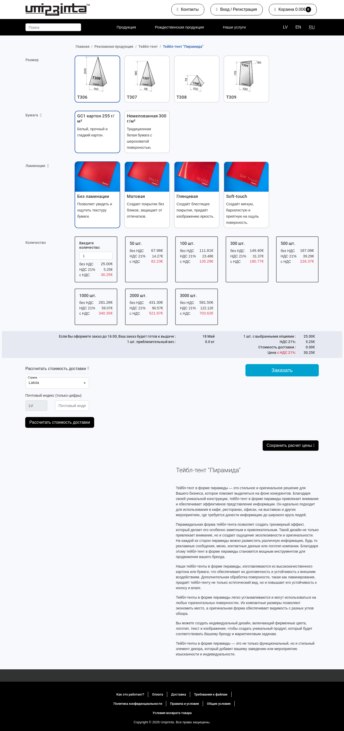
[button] (97, 79)
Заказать (282, 370)
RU (312, 27)
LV (285, 27)
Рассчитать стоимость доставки (55, 368)
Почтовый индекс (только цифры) (53, 395)
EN (298, 27)
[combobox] (57, 383)
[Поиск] (53, 27)
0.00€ (292, 10)
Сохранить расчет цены (291, 445)
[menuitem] (126, 27)
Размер (32, 60)
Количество (35, 242)
